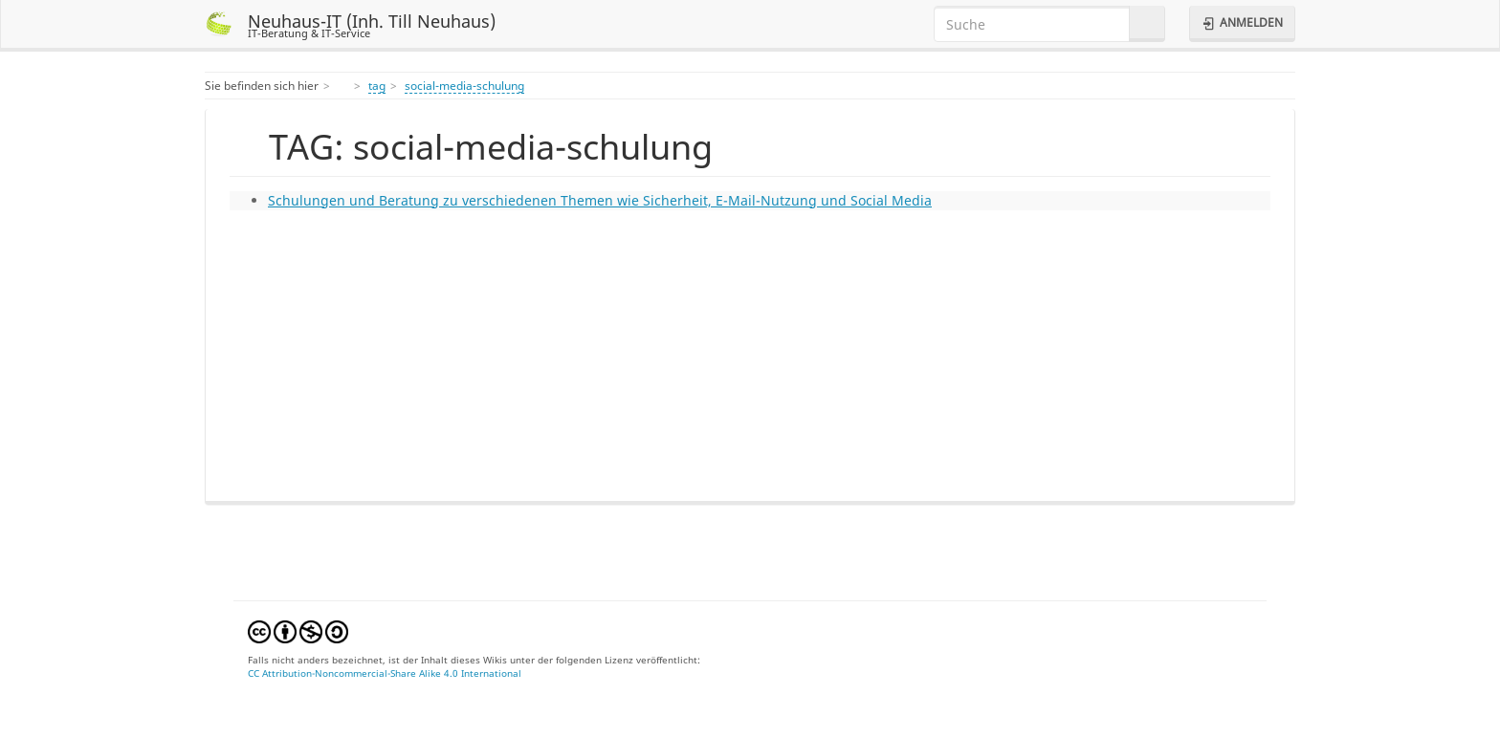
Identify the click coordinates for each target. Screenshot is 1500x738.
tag (377, 85)
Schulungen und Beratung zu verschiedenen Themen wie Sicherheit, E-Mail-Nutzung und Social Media (600, 200)
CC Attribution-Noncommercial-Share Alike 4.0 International (384, 673)
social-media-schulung (464, 85)
